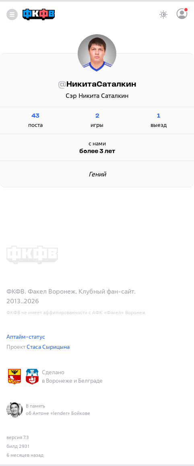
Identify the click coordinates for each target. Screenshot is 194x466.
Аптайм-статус (25, 336)
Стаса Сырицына (48, 346)
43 (35, 116)
